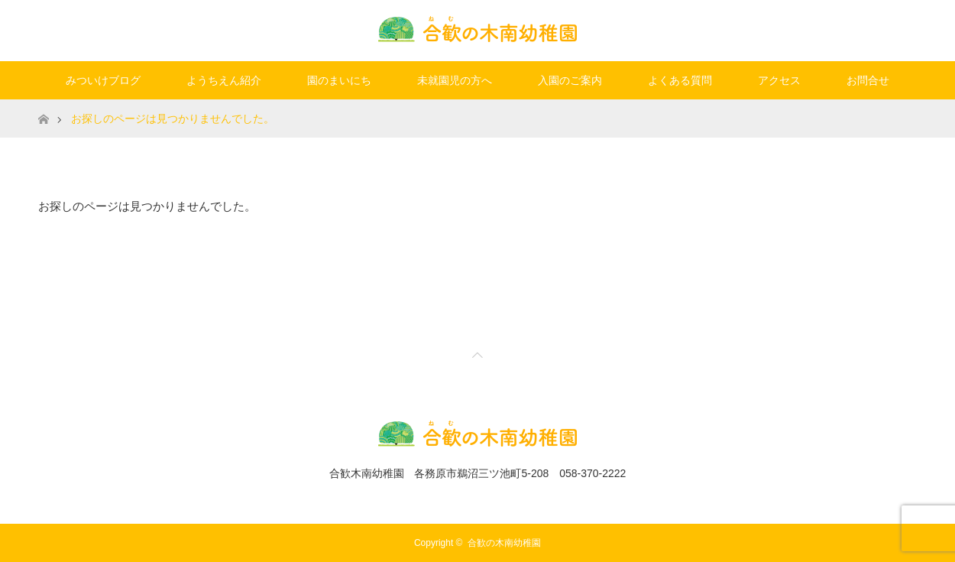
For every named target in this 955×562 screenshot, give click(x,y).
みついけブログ (103, 80)
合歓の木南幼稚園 (504, 543)
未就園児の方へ (454, 80)
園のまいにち (339, 80)
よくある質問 (680, 80)
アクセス (779, 80)
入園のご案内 (570, 80)
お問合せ (868, 80)
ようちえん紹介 (223, 80)
